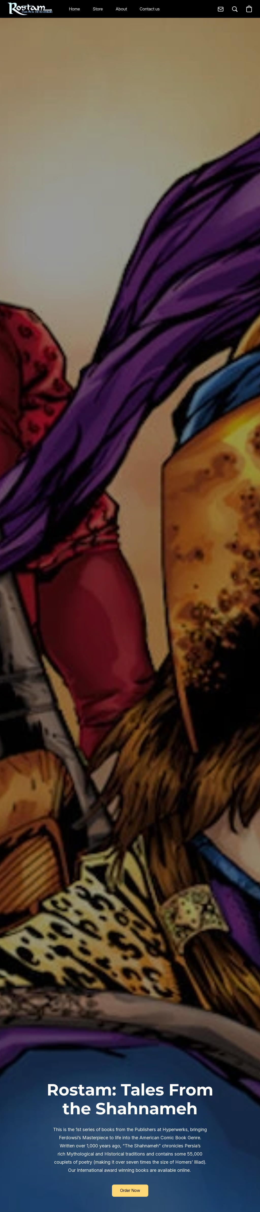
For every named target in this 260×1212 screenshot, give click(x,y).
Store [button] (98, 8)
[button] (30, 9)
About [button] (121, 8)
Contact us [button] (150, 8)
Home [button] (74, 8)
